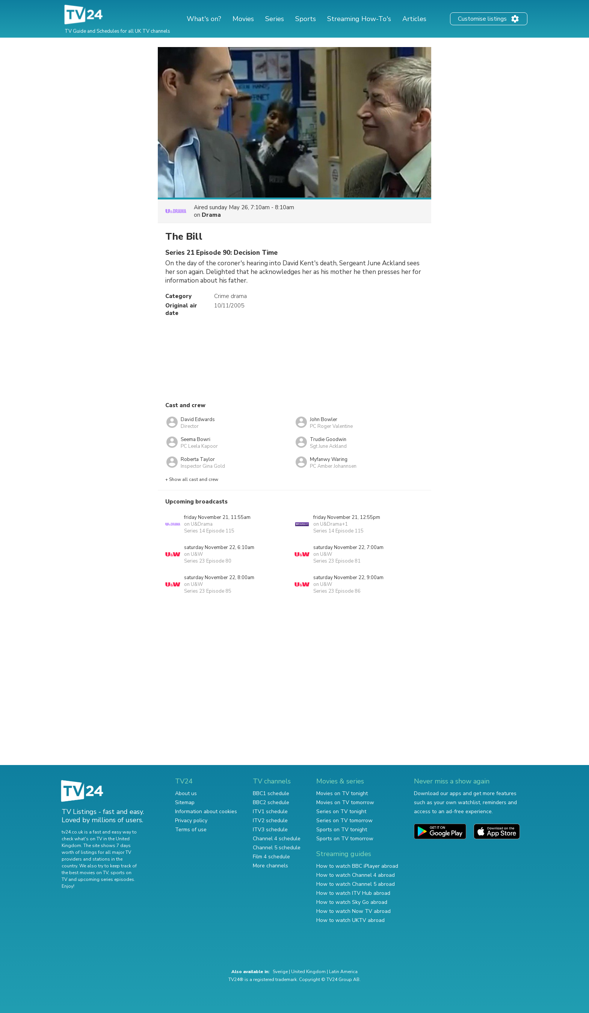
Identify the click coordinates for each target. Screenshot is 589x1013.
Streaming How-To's (359, 18)
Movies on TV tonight (342, 793)
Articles (414, 18)
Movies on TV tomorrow (345, 802)
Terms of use (191, 829)
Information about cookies (206, 811)
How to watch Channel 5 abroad (355, 884)
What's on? (204, 18)
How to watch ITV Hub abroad (353, 893)
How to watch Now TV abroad (353, 911)
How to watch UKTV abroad (350, 920)
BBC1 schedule (271, 793)
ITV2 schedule (270, 820)
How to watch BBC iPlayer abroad (357, 866)
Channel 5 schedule (277, 847)
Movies (243, 18)
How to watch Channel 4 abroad (355, 875)
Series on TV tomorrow (344, 820)
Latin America (343, 972)
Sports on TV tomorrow (344, 838)
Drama (211, 215)
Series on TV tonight (341, 811)
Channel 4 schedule (277, 838)
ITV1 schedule (270, 811)
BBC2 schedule (271, 802)
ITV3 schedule (270, 829)
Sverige (280, 972)
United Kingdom (308, 972)
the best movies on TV (85, 873)
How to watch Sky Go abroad (351, 902)
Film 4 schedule (271, 856)
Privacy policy (191, 820)
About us (186, 793)
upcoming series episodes (106, 879)
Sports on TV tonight (341, 829)
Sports (305, 18)
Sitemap (185, 802)
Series (274, 18)
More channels (270, 865)
